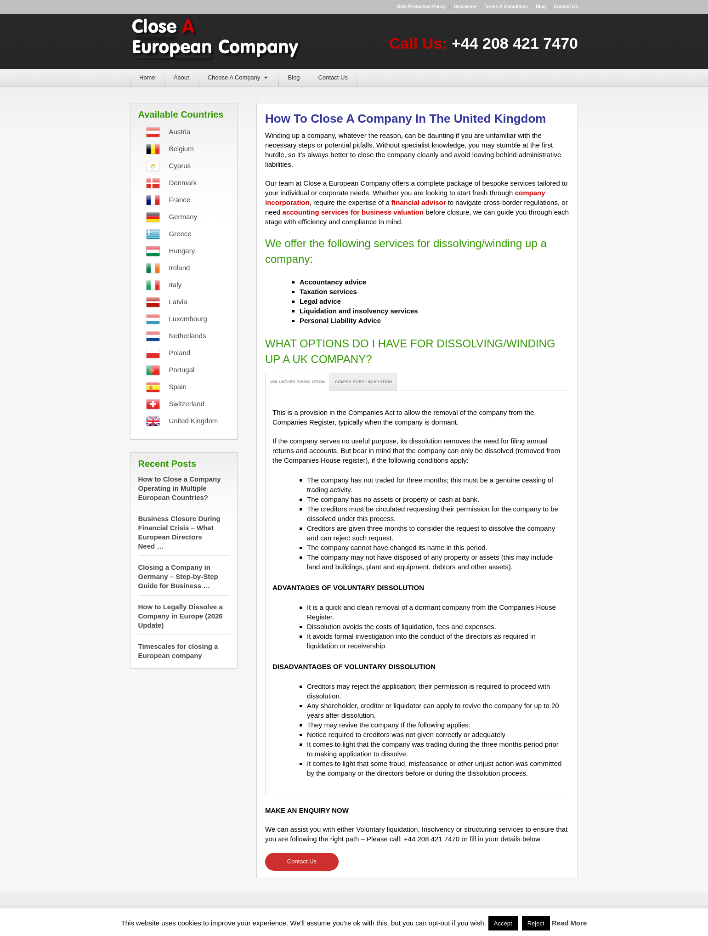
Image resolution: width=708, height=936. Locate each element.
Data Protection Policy (421, 7)
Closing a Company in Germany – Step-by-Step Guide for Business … (178, 576)
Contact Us (333, 77)
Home (147, 77)
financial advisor (418, 202)
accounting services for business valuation (353, 212)
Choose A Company (234, 77)
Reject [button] (535, 923)
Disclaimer (465, 7)
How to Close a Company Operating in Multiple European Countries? (179, 488)
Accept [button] (503, 923)
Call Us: (483, 43)
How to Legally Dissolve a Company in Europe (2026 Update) (180, 616)
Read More (569, 923)
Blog (541, 7)
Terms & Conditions (506, 7)
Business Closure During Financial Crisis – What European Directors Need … (179, 532)
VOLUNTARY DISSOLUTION (297, 382)
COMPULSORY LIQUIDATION (363, 382)
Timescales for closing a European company (178, 650)
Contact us (566, 7)
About (181, 77)
